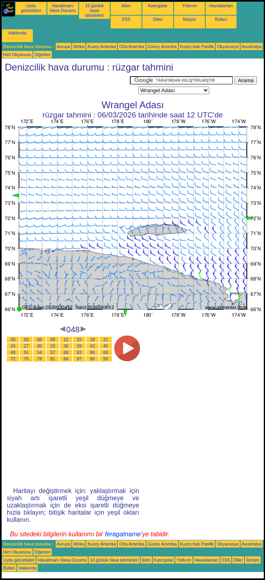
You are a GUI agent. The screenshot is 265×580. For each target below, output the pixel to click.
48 (13, 352)
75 (26, 358)
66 (92, 352)
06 (39, 339)
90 (92, 358)
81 (53, 358)
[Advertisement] (66, 86)
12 (66, 339)
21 (105, 339)
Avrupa (64, 46)
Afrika (78, 46)
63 (79, 352)
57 (53, 352)
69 (105, 352)
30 (39, 346)
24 (13, 346)
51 (26, 352)
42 (92, 346)
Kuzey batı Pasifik (197, 46)
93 (105, 358)
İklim (126, 5)
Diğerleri (42, 54)
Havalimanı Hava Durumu (63, 8)
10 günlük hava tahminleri (94, 10)
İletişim (189, 19)
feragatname (123, 534)
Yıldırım (189, 5)
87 (79, 358)
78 (39, 358)
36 (66, 346)
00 (13, 339)
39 (79, 346)
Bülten (221, 19)
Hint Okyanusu (17, 54)
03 (26, 339)
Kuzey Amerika (101, 46)
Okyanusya (227, 46)
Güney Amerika (162, 46)
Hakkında (17, 32)
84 (66, 358)
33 (53, 346)
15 (79, 339)
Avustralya (252, 46)
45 (105, 346)
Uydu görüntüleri (31, 8)
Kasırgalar (158, 5)
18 (92, 339)
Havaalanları (221, 5)
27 (26, 346)
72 (13, 358)
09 (53, 339)
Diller (157, 19)
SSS (126, 19)
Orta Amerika (131, 46)
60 (66, 352)
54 (39, 352)
